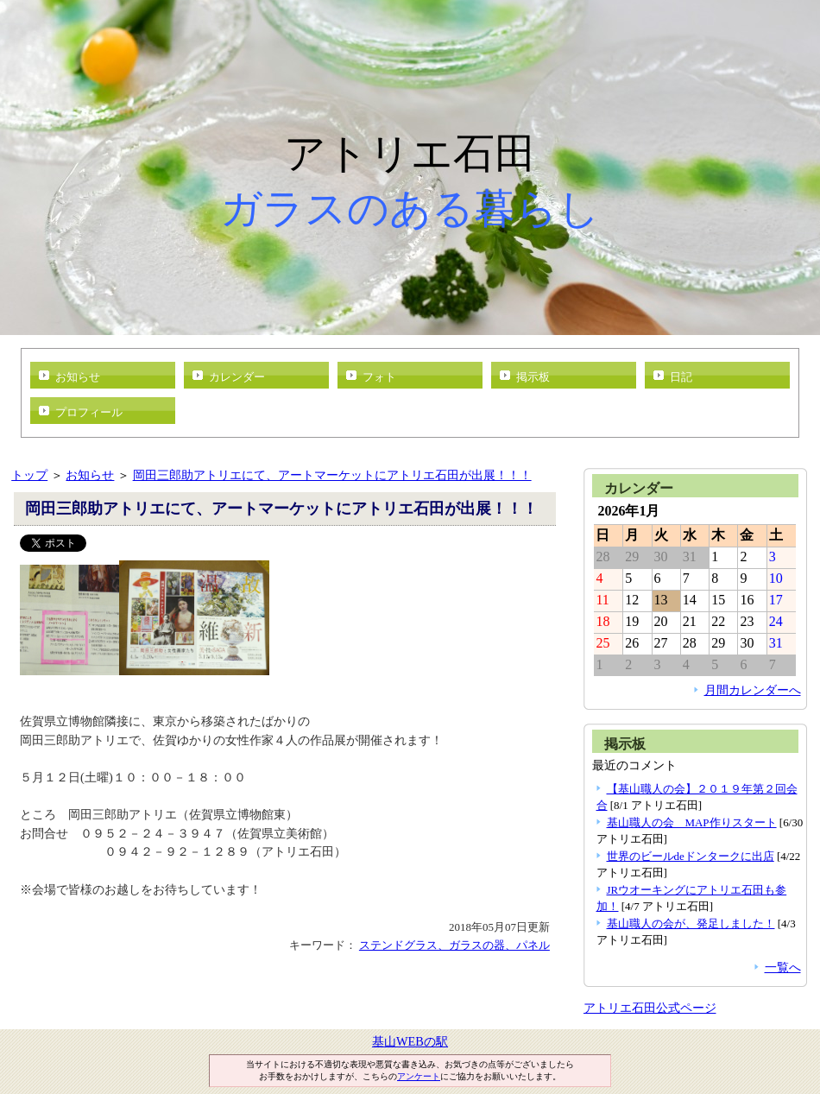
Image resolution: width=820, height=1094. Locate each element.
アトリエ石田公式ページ (649, 1008)
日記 (681, 376)
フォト (379, 376)
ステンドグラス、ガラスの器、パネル (454, 945)
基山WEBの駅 (410, 1041)
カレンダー (237, 376)
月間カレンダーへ (752, 690)
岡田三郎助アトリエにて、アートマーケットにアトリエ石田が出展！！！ (332, 475)
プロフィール (89, 412)
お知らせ (77, 376)
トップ (29, 475)
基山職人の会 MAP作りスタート (692, 822)
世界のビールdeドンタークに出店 (690, 856)
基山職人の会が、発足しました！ (691, 923)
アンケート (418, 1076)
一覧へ (783, 967)
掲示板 (533, 376)
